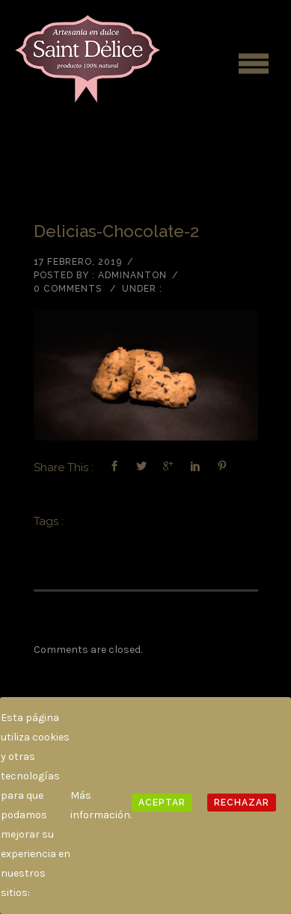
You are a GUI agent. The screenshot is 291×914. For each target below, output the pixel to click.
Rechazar (241, 802)
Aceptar (162, 802)
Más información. (101, 805)
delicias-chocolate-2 (116, 231)
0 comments (68, 288)
